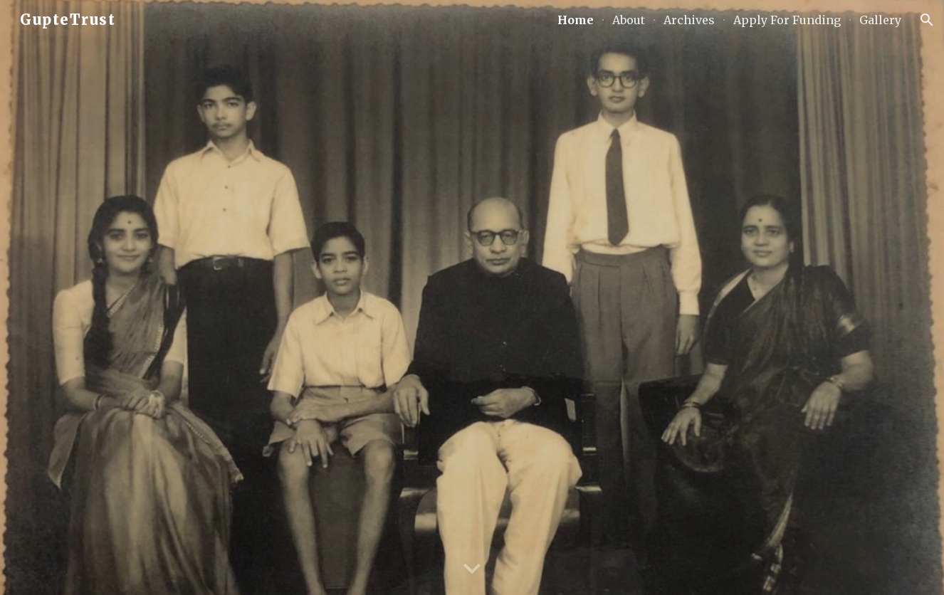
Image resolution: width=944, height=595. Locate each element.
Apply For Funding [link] (787, 20)
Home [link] (575, 20)
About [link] (628, 20)
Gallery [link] (880, 20)
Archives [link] (689, 20)
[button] (927, 20)
